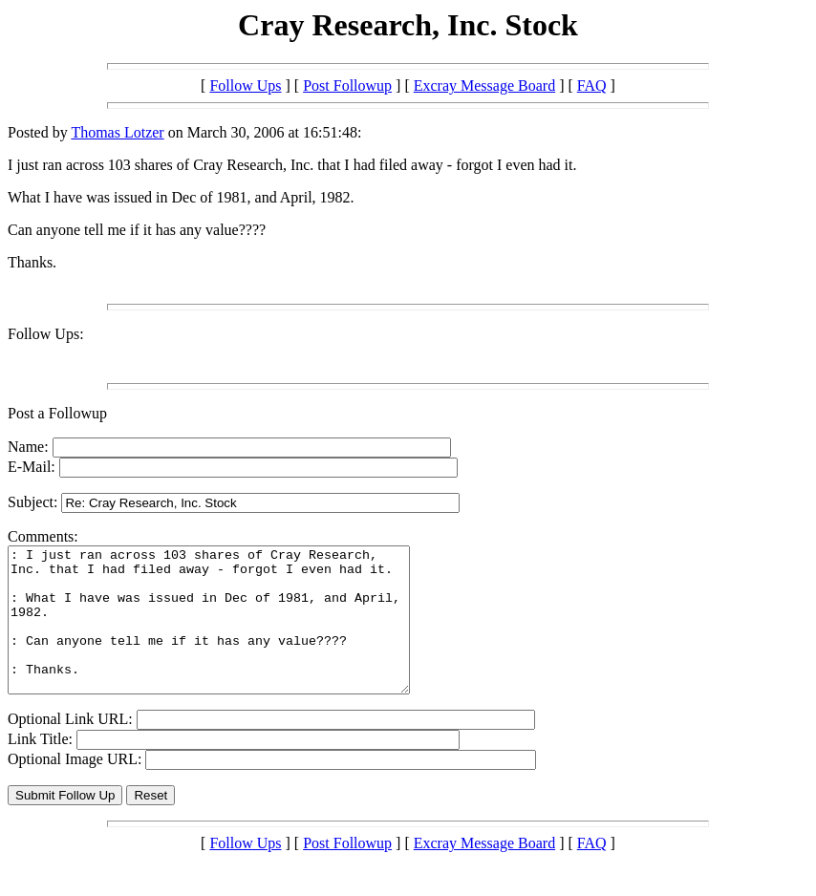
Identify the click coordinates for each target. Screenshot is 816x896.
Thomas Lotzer (117, 132)
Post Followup (347, 85)
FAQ (592, 85)
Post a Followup (57, 413)
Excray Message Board (484, 85)
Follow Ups (245, 85)
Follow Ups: (46, 334)
